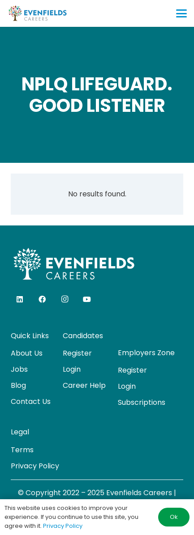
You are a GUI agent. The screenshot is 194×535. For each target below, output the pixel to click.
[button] (181, 13)
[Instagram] (64, 299)
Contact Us (31, 401)
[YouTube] (87, 299)
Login (72, 369)
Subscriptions (141, 402)
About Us (27, 353)
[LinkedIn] (20, 299)
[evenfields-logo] (37, 13)
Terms (22, 450)
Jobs (19, 369)
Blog (18, 385)
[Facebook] (42, 299)
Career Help (84, 385)
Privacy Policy (35, 466)
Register (77, 353)
